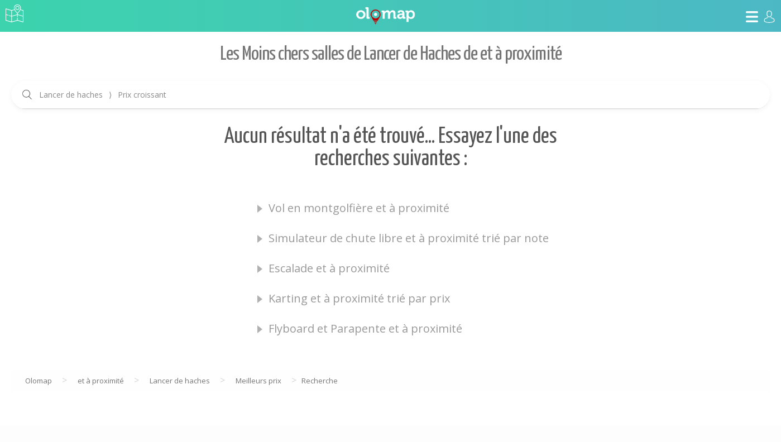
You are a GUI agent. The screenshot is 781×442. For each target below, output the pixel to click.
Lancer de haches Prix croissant (102, 94)
